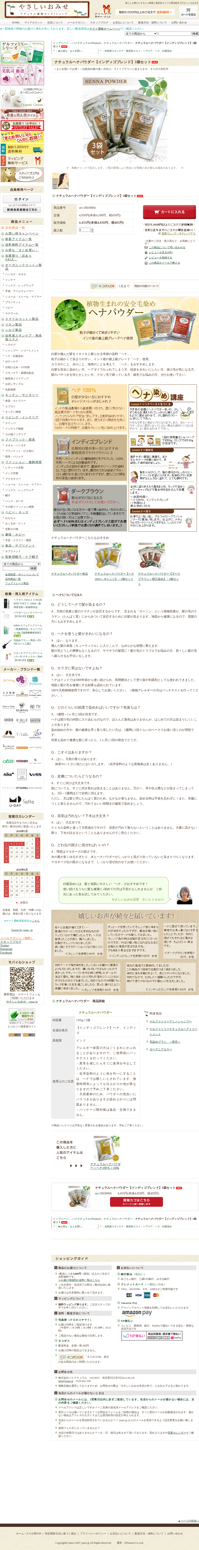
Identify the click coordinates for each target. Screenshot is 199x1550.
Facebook (6, 952)
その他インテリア (15, 434)
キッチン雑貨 (13, 411)
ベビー (9, 307)
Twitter (4, 945)
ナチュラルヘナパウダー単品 (69, 573)
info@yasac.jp (65, 1381)
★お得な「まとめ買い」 (71, 51)
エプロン (10, 406)
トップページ (61, 43)
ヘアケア (10, 345)
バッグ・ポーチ (14, 501)
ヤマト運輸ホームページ (104, 28)
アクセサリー (13, 478)
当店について (55, 22)
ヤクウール (11, 313)
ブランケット (13, 302)
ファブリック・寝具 (20, 439)
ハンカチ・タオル (15, 274)
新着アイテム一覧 (18, 239)
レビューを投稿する (160, 257)
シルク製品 (13, 330)
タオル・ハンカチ (15, 445)
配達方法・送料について (152, 22)
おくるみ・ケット (15, 523)
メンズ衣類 (11, 473)
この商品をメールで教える (164, 262)
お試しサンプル (14, 383)
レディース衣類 (14, 467)
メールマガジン (76, 22)
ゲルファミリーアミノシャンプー (171, 1021)
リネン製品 (13, 324)
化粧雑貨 (10, 389)
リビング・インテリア (22, 417)
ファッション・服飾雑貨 (23, 462)
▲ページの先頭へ (188, 1520)
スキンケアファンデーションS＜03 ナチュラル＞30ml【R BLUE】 (28, 657)
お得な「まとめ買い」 (22, 250)
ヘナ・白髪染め (14, 356)
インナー (10, 279)
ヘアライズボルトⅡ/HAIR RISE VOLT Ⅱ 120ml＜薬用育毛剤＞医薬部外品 (28, 603)
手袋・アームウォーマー (19, 291)
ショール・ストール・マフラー (23, 296)
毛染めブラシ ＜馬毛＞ (165, 1041)
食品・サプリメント (20, 545)
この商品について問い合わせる (167, 247)
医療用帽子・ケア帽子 (22, 556)
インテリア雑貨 (14, 428)
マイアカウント (33, 22)
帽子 (7, 495)
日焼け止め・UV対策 (17, 367)
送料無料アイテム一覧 (22, 244)
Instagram (6, 949)
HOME (16, 22)
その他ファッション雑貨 (19, 506)
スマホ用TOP (33, 1533)
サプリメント (13, 551)
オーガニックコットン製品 (23, 266)
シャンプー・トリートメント (22, 350)
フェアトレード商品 (17, 583)
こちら (36, 920)
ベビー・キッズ (17, 512)
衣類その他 (11, 529)
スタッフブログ (99, 22)
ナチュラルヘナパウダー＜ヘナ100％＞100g (105, 1166)
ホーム (20, 1533)
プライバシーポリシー (93, 1533)
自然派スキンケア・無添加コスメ (23, 337)
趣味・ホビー (15, 534)
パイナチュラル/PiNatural (86, 43)
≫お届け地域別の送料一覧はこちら (79, 1280)
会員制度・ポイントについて (22, 574)
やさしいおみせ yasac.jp (22, 1001)
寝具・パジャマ (14, 456)
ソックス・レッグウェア (19, 285)
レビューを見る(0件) (161, 252)
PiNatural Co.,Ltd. (134, 1542)
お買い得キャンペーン (22, 233)
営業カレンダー (177, 1432)
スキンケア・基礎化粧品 (19, 372)
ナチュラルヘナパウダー (118, 43)
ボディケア (11, 361)
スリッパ (10, 423)
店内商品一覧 (15, 227)
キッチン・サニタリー (22, 395)
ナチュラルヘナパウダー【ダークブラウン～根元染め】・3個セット (159, 579)
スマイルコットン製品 (22, 319)
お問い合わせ (179, 22)
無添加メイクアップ (17, 378)
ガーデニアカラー (161, 1049)
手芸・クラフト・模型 (18, 540)
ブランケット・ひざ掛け (19, 450)
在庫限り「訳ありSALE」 (18, 257)
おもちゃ (10, 518)
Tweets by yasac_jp (22, 930)
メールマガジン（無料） (17, 938)
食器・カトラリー (15, 400)
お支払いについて (123, 22)
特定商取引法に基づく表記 (60, 1533)
